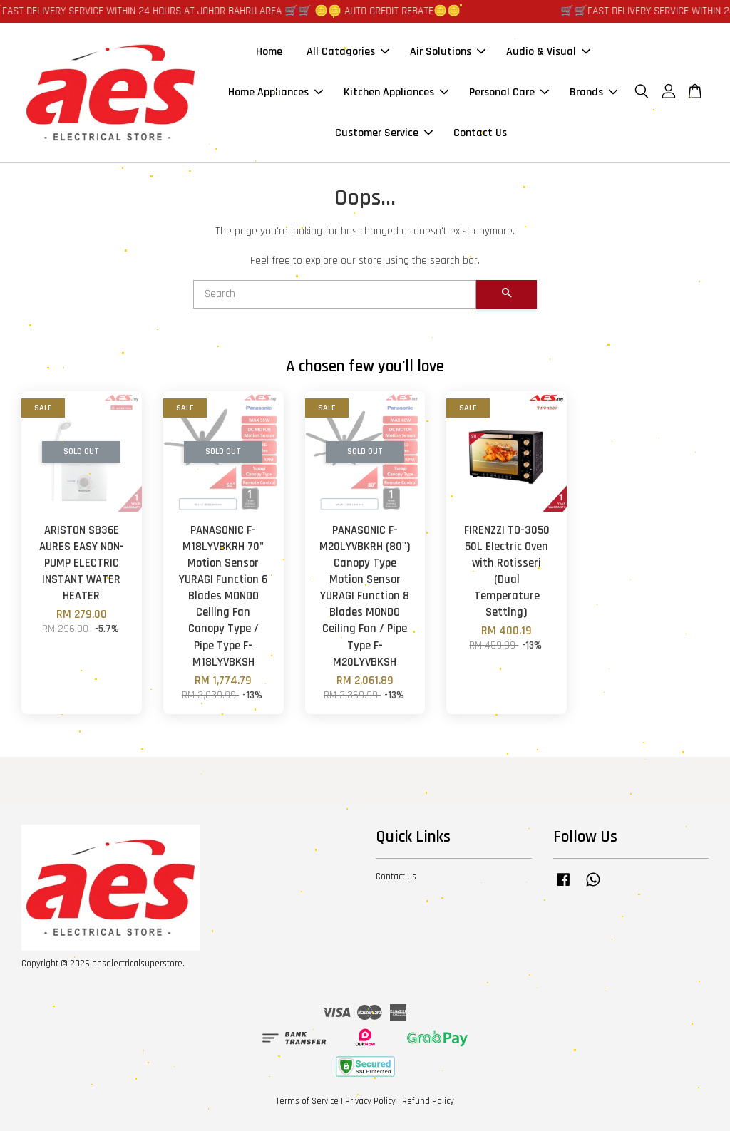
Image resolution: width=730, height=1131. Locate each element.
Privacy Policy (370, 1101)
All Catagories (348, 51)
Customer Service (384, 132)
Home (269, 51)
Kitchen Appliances (396, 92)
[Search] (334, 294)
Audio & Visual (548, 51)
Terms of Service (307, 1101)
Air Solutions (447, 51)
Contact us (396, 876)
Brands (593, 92)
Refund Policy (428, 1101)
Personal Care (509, 92)
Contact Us (480, 132)
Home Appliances (275, 92)
